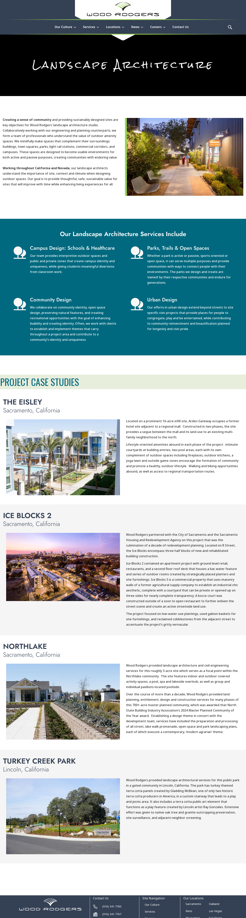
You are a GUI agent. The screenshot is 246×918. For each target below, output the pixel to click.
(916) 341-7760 (111, 906)
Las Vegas (215, 911)
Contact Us (180, 27)
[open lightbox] (63, 457)
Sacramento (193, 904)
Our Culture (152, 904)
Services (150, 911)
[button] (66, 29)
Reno (189, 911)
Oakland (214, 904)
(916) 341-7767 (111, 914)
